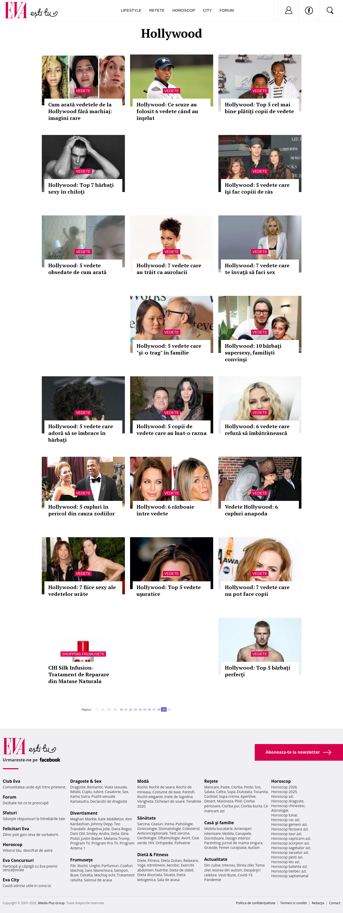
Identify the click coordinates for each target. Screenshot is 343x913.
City (207, 10)
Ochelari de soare (170, 801)
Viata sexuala (116, 787)
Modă (143, 781)
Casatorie (113, 791)
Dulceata (244, 791)
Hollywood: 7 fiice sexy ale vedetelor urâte (82, 590)
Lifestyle (131, 10)
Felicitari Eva (16, 829)
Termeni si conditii (293, 903)
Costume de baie (166, 791)
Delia (115, 833)
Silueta (169, 874)
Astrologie (279, 810)
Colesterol (190, 828)
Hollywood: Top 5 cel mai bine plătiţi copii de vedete (259, 108)
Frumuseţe (81, 860)
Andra (104, 833)
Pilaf (238, 801)
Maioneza (225, 801)
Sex (125, 791)
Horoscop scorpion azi (290, 843)
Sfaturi (10, 813)
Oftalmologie (169, 837)
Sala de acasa (168, 879)
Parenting (212, 842)
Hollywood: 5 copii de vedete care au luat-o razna (172, 430)
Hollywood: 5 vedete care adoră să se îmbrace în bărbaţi (80, 433)
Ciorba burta (251, 805)
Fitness (154, 860)
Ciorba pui (230, 805)
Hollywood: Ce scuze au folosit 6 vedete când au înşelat (167, 111)
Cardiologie (147, 837)
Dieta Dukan (171, 860)
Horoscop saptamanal (289, 875)
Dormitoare (214, 838)
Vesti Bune (227, 875)
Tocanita (260, 791)
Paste (225, 787)
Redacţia (318, 903)
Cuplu (87, 791)
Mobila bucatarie (218, 828)
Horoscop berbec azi (288, 871)
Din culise (212, 865)
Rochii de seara (162, 787)
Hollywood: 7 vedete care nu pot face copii (257, 590)
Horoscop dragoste (287, 801)
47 (154, 709)
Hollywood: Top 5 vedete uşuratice (169, 590)
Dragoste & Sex (86, 781)
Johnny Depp (102, 823)
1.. (97, 709)
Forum (227, 10)
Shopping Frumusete (83, 654)
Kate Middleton (111, 818)
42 (130, 709)
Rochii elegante (150, 796)
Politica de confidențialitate (255, 903)
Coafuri (126, 865)
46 (149, 709)
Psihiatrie (182, 842)
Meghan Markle (83, 818)
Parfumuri (110, 865)
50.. (169, 709)
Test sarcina (179, 833)
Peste (248, 787)
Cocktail (211, 796)
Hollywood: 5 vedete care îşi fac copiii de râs (257, 188)
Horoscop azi (282, 796)
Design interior (237, 838)
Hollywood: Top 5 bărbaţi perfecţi (257, 671)
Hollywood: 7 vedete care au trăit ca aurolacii (169, 269)
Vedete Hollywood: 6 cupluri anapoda (251, 510)
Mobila (228, 833)
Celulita (86, 875)
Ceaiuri (157, 823)
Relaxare (190, 860)
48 (158, 709)
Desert (210, 801)
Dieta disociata (149, 874)
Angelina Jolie (98, 828)
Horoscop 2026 (284, 787)
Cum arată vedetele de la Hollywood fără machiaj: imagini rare (80, 111)
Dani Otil (77, 833)
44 (140, 709)
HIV (151, 842)
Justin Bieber (91, 838)
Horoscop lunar (284, 815)
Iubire (98, 791)
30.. (115, 709)
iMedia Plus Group (51, 903)
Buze (74, 875)
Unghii (94, 865)
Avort (185, 837)
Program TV (80, 843)
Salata (209, 791)
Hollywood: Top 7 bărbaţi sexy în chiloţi (81, 188)
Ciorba (237, 787)
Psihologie (184, 823)
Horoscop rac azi (285, 819)
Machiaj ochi (104, 875)
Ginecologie (147, 828)
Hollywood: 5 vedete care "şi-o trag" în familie (169, 349)
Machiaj (77, 870)
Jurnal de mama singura (242, 842)
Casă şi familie (219, 823)
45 (144, 709)
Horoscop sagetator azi (290, 847)
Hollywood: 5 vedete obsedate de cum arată (77, 269)
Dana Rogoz (121, 828)
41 (125, 709)
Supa (231, 791)
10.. (103, 709)
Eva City (11, 880)
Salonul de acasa (98, 879)
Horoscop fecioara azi (289, 829)
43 (135, 709)
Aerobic (172, 865)
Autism (254, 847)
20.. (109, 709)
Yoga (141, 865)
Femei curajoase (232, 847)
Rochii (82, 865)
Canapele (243, 833)
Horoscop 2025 (284, 791)
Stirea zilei (245, 865)
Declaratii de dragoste (108, 801)
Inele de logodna (178, 796)
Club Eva (12, 781)
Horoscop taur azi (286, 833)
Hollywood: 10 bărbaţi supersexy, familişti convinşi (253, 352)
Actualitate (215, 859)
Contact (334, 903)
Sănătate (146, 818)
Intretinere (156, 865)
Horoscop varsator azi (289, 852)
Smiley (92, 833)
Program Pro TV (105, 843)
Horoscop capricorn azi (290, 838)
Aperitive (247, 796)
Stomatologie (169, 828)
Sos (258, 787)
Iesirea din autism (227, 870)
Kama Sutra (80, 796)
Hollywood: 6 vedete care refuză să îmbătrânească (257, 430)
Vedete (83, 91)
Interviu (228, 865)
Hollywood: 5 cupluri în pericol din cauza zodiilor (81, 510)
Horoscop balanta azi (289, 866)
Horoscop (183, 10)
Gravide (211, 847)
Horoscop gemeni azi (289, 824)
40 (121, 709)
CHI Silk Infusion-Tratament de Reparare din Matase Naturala (78, 674)
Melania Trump (117, 838)
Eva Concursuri (18, 860)
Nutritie (161, 870)
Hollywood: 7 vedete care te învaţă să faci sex (257, 269)
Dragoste (78, 787)
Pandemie (212, 879)
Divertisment (84, 813)
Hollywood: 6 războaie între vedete (165, 510)
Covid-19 (245, 875)
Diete (141, 860)
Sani (88, 870)
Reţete (211, 781)
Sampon (121, 870)
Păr (73, 865)
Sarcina (143, 823)
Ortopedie (164, 842)
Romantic (95, 787)
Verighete (145, 801)
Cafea (221, 791)
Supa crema (229, 796)
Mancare (211, 787)
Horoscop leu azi (285, 861)
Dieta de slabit (181, 870)
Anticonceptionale (152, 833)
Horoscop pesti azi (286, 857)
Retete (157, 10)
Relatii (75, 791)
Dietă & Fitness (153, 854)
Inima (169, 823)
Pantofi (188, 791)
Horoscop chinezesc (288, 805)
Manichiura (102, 870)
